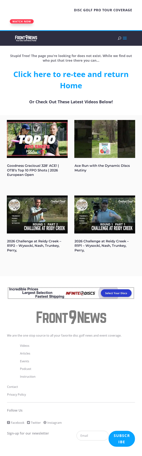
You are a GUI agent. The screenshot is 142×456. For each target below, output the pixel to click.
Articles (25, 353)
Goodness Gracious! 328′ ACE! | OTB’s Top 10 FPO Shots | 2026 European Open (33, 170)
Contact (12, 387)
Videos (24, 346)
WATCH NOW (21, 21)
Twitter (36, 423)
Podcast (25, 369)
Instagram (54, 423)
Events (24, 361)
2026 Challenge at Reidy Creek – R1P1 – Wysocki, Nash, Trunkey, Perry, (102, 245)
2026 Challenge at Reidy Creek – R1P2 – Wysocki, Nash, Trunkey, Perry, (34, 245)
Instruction (28, 377)
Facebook (17, 423)
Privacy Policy (16, 394)
